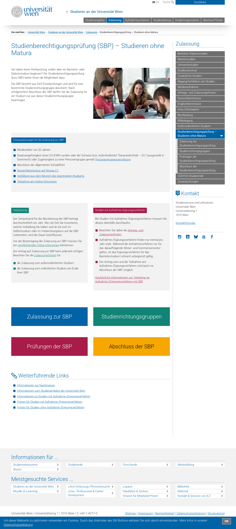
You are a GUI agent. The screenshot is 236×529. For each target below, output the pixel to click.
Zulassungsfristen (45, 255)
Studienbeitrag (162, 20)
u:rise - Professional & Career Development (85, 493)
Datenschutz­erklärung (191, 513)
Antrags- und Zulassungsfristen (197, 92)
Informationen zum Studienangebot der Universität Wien (51, 390)
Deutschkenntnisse (189, 98)
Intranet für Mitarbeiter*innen (140, 496)
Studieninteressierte (25, 464)
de (155, 2)
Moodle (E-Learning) (25, 491)
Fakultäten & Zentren (135, 491)
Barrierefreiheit (164, 513)
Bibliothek (183, 486)
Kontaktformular (185, 223)
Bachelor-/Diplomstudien (193, 53)
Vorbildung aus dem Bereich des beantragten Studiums (50, 176)
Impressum (145, 513)
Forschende (130, 464)
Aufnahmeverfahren (137, 20)
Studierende (75, 464)
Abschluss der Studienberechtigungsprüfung (197, 168)
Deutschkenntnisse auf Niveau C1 (38, 170)
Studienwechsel (187, 70)
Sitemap (130, 513)
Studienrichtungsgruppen (194, 151)
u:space (127, 486)
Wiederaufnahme (188, 87)
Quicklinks (200, 2)
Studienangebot (95, 20)
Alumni (17, 469)
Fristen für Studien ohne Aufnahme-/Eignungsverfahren (50, 407)
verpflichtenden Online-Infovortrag (38, 245)
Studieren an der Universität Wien (96, 12)
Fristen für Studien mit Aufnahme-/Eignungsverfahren (49, 401)
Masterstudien (186, 59)
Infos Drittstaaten (188, 109)
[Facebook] (212, 237)
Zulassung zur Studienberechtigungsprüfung (197, 143)
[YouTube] (204, 237)
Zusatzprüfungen (188, 181)
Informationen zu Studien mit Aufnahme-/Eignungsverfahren (53, 396)
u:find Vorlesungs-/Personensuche (89, 486)
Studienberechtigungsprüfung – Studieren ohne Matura (197, 133)
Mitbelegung (185, 120)
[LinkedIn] (188, 237)
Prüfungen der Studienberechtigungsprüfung (197, 159)
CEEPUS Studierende (190, 176)
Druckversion (216, 513)
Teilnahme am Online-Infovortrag (37, 181)
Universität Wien (37, 32)
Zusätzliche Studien (190, 76)
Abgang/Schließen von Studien (196, 81)
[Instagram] (180, 237)
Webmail (183, 491)
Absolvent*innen (213, 20)
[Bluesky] (196, 237)
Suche (168, 2)
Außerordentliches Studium (194, 126)
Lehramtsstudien (188, 64)
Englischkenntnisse (189, 104)
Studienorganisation (187, 20)
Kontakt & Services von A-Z (194, 496)
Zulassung (114, 20)
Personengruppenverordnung (113, 159)
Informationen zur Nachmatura (36, 385)
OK (227, 521)
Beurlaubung (185, 115)
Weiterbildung (186, 464)
